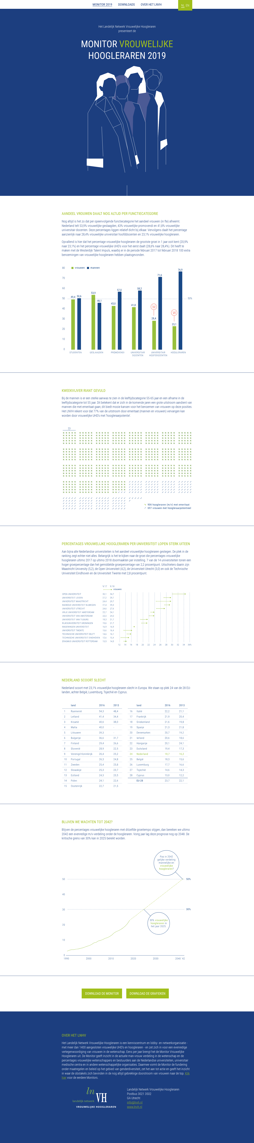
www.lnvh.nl (134, 1107)
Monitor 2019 (102, 4)
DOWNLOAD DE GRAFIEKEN (147, 993)
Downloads (126, 4)
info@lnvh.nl (135, 1102)
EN (187, 5)
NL (183, 5)
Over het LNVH (151, 4)
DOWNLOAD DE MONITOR (102, 993)
